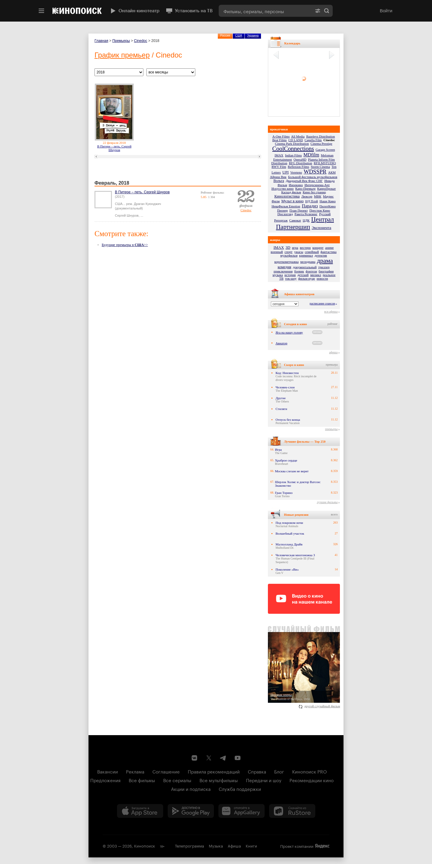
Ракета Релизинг (306, 214)
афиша (333, 352)
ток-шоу (290, 278)
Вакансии (107, 771)
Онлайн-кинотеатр (134, 10)
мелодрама (307, 261)
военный (277, 252)
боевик (299, 271)
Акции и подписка (191, 788)
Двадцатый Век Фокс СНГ (304, 181)
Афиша (234, 845)
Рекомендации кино (312, 779)
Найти (327, 11)
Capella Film (313, 140)
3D (288, 247)
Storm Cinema (320, 166)
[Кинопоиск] (77, 11)
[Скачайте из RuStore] (292, 811)
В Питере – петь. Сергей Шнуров (114, 148)
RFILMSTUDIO (325, 163)
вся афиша (331, 311)
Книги (251, 845)
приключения (283, 271)
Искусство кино (283, 188)
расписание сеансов (322, 303)
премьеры (331, 429)
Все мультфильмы (219, 779)
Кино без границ (314, 192)
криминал (306, 255)
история (290, 275)
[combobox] (265, 11)
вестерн (305, 247)
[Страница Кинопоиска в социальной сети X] (208, 758)
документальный (304, 267)
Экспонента (321, 227)
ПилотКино (328, 206)
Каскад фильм (291, 192)
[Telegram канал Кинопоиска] (223, 758)
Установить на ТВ (189, 10)
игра (295, 247)
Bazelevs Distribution (320, 136)
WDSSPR (315, 171)
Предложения (105, 779)
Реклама (135, 771)
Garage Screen (325, 149)
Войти (386, 10)
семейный (312, 252)
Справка (257, 771)
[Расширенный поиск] (317, 11)
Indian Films (293, 155)
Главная (101, 41)
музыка (278, 275)
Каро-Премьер (305, 188)
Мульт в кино (292, 201)
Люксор (306, 196)
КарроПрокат (326, 188)
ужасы (298, 252)
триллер (324, 267)
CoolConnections (293, 148)
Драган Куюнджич (147, 204)
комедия (284, 267)
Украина (253, 35)
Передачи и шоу (263, 779)
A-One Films (281, 136)
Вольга (278, 181)
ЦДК (306, 220)
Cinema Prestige (321, 143)
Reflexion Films (298, 166)
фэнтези (311, 271)
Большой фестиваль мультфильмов (312, 177)
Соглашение (166, 771)
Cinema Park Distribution (292, 143)
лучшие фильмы (327, 502)
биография (326, 271)
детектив (321, 255)
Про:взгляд (285, 214)
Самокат (295, 220)
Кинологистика (287, 196)
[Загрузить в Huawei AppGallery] (241, 811)
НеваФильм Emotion (286, 206)
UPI (285, 172)
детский (302, 275)
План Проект (299, 210)
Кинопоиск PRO (309, 771)
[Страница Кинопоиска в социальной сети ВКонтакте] (194, 758)
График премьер (122, 55)
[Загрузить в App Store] (140, 811)
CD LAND (295, 140)
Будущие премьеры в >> (125, 245)
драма (325, 260)
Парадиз (310, 205)
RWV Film (279, 166)
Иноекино (296, 185)
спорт (288, 252)
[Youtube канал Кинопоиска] (237, 758)
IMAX (278, 155)
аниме (329, 247)
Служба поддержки (240, 788)
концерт (317, 247)
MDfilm (311, 154)
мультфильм (288, 255)
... (141, 215)
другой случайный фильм (319, 706)
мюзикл (315, 275)
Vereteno (296, 172)
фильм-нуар (306, 278)
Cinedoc (140, 41)
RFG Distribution (300, 163)
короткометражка (286, 261)
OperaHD (300, 159)
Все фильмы (142, 779)
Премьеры (121, 41)
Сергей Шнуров (127, 215)
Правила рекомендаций (214, 771)
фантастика (328, 252)
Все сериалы (177, 779)
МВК (317, 196)
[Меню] (41, 10)
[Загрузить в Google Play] (191, 811)
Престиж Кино (319, 210)
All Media (297, 136)
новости (322, 278)
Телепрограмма (189, 845)
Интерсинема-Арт (317, 185)
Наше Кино (328, 201)
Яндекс (322, 846)
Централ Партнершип (305, 223)
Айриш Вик (278, 177)
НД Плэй (311, 201)
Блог (279, 771)
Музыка (216, 845)
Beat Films (279, 140)
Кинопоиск (144, 845)
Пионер (282, 210)
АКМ (332, 172)
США (238, 35)
